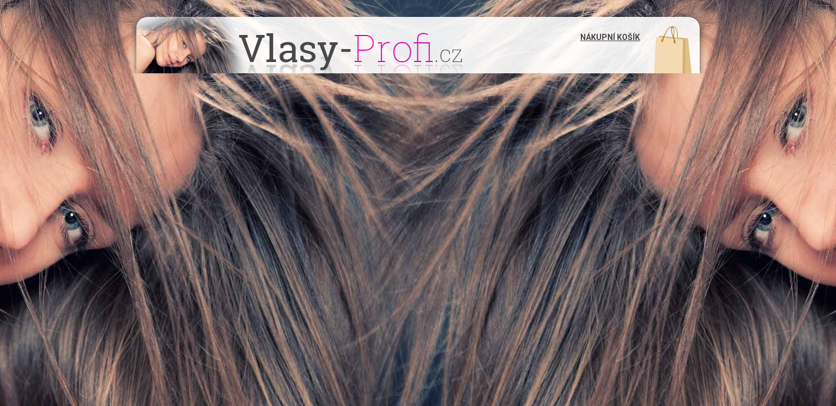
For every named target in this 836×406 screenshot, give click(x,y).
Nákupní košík (610, 37)
